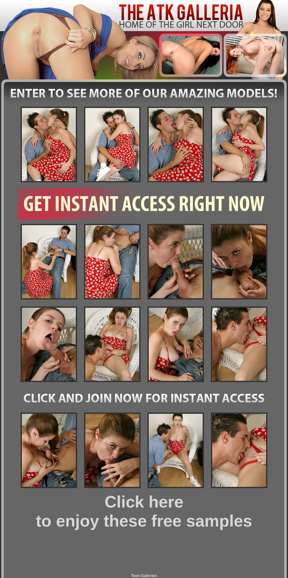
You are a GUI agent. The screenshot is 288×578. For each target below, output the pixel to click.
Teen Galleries (144, 576)
